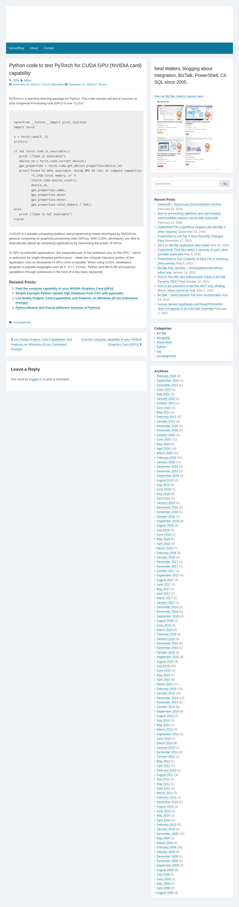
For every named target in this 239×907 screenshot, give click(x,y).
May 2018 (163, 539)
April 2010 (163, 820)
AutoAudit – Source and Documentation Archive (189, 204)
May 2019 (163, 494)
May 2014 (163, 725)
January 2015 (166, 693)
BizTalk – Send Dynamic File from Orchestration (189, 295)
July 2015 (163, 666)
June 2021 (164, 408)
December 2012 (167, 752)
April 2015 (163, 679)
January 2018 (166, 557)
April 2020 (163, 448)
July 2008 (163, 874)
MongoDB (163, 338)
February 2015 (166, 688)
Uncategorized (166, 356)
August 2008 (165, 870)
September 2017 (168, 575)
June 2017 (164, 584)
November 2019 (167, 471)
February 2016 (166, 634)
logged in (35, 379)
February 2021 (166, 416)
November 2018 (167, 512)
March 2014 (164, 729)
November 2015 (167, 647)
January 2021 (166, 421)
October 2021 (166, 403)
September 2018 (168, 521)
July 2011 (163, 779)
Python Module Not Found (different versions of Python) (57, 307)
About (34, 48)
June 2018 (164, 534)
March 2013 (164, 743)
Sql (159, 351)
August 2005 (165, 892)
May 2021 (163, 412)
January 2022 (166, 398)
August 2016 (165, 620)
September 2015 (168, 657)
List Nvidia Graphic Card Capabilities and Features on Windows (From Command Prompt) (41, 344)
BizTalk (161, 333)
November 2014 (167, 702)
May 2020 (163, 444)
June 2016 (164, 625)
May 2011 (163, 784)
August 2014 (165, 716)
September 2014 (168, 711)
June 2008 (164, 879)
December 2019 (167, 466)
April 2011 (163, 788)
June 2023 (164, 389)
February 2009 (166, 847)
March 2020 (164, 453)
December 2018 (167, 507)
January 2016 (166, 639)
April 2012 (163, 765)
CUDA (78, 103)
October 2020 (166, 435)
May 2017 (163, 589)
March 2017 (164, 598)
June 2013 (164, 738)
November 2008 (167, 861)
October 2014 (166, 706)
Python (161, 346)
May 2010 (163, 815)
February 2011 (166, 797)
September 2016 (168, 616)
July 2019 (163, 484)
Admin (28, 80)
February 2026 (166, 376)
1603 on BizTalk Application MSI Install (183, 245)
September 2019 (168, 475)
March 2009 (164, 843)
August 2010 (165, 806)
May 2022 (163, 394)
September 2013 (168, 734)
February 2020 (166, 457)
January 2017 (166, 602)
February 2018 (166, 553)
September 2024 (168, 380)
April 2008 (163, 888)
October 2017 (166, 571)
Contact (49, 48)
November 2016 (167, 611)
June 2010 (164, 811)
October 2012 (166, 756)
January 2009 (166, 851)
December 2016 (167, 607)
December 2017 (167, 561)
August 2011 (165, 774)
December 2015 (167, 643)
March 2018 (164, 548)
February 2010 (166, 824)
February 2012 (166, 770)
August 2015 (165, 661)
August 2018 (165, 525)
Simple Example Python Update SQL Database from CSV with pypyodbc (69, 293)
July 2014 (163, 720)
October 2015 (166, 652)
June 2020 (164, 439)
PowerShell (164, 342)
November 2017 (167, 566)
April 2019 (163, 498)
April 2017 (163, 593)
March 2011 (164, 793)
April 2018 (163, 543)
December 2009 (167, 833)
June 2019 (164, 489)
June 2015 (164, 670)
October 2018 (166, 516)
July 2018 (163, 530)
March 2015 (164, 684)
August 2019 (165, 480)
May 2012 (163, 761)
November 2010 (167, 802)
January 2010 (166, 829)
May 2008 (163, 883)
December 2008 (167, 856)
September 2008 (168, 865)
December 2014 (167, 698)
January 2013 (166, 747)
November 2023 (167, 385)
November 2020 (167, 430)
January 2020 (166, 462)
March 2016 (164, 629)
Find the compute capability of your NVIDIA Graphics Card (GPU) (64, 288)
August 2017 (165, 580)
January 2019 (166, 502)
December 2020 (167, 426)
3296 (16, 80)
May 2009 (163, 838)
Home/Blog (16, 48)
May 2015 (163, 675)
